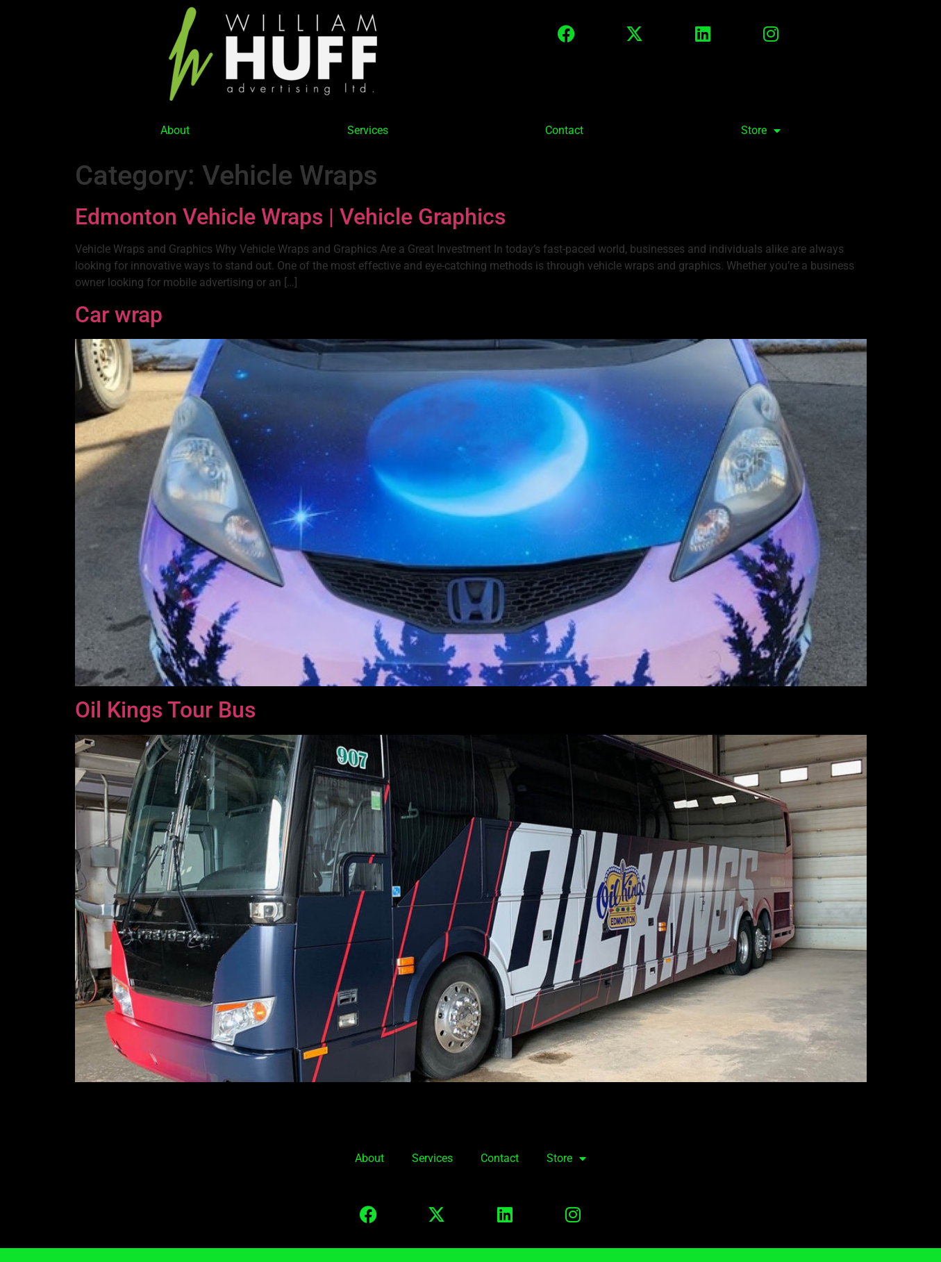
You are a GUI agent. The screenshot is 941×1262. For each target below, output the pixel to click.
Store (761, 130)
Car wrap (119, 314)
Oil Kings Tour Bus (165, 710)
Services (367, 130)
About (175, 130)
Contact (564, 130)
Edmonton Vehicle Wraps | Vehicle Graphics (290, 217)
